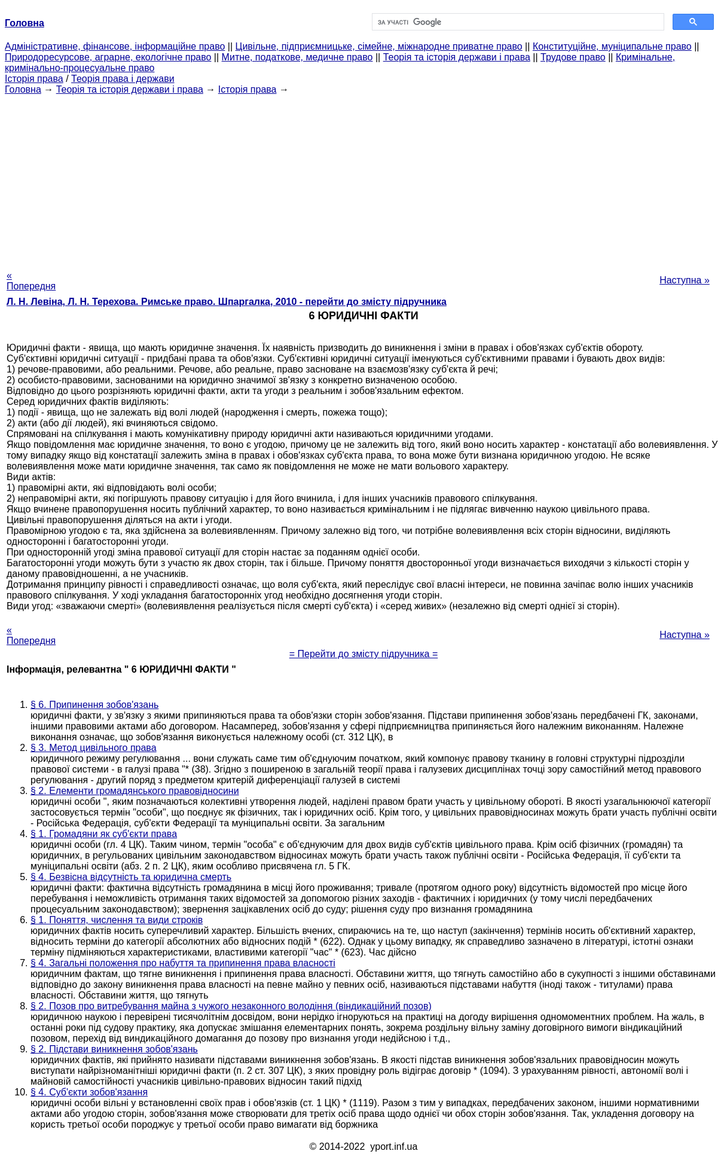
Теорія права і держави (123, 79)
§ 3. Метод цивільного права (93, 748)
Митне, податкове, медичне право (297, 57)
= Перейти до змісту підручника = (363, 654)
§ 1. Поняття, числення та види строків (116, 920)
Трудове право (573, 57)
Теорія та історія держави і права (456, 57)
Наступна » (684, 280)
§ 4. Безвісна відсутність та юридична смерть (130, 877)
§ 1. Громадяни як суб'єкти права (103, 834)
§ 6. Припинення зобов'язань (94, 705)
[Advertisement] (363, 178)
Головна (23, 89)
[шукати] (517, 22)
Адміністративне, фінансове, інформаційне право (115, 46)
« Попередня (31, 280)
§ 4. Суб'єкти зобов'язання (89, 1092)
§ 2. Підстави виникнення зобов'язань (114, 1049)
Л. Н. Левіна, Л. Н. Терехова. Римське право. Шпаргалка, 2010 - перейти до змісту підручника (227, 302)
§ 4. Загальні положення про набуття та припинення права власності (182, 963)
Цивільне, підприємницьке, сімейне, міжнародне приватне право (379, 46)
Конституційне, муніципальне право (612, 46)
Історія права (34, 79)
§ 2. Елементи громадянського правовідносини (134, 791)
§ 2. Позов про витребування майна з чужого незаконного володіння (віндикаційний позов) (231, 1006)
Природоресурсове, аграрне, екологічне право (108, 57)
